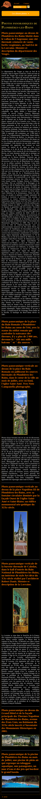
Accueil (16, 3)
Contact (26, 3)
